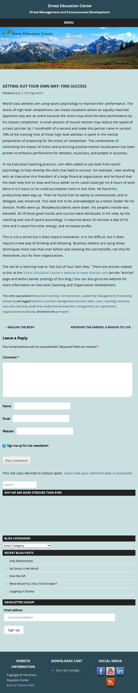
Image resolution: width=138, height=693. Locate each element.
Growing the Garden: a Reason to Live (102, 327)
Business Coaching (46, 296)
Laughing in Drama (22, 591)
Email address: (13, 610)
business (37, 301)
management (85, 306)
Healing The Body (19, 327)
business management (59, 301)
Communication (70, 296)
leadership (35, 306)
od (96, 306)
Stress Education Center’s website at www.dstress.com (65, 272)
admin (39, 93)
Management (106, 296)
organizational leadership (19, 311)
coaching (110, 301)
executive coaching (15, 306)
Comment (11, 357)
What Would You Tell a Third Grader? (33, 583)
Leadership (89, 296)
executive (123, 301)
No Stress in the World (24, 568)
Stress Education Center (70, 5)
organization (108, 306)
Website (8, 431)
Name (7, 406)
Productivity (124, 296)
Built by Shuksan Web (20, 685)
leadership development (59, 306)
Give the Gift (18, 576)
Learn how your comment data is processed (98, 473)
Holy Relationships (21, 561)
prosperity (9, 301)
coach (99, 301)
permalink (62, 311)
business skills (84, 301)
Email (6, 419)
